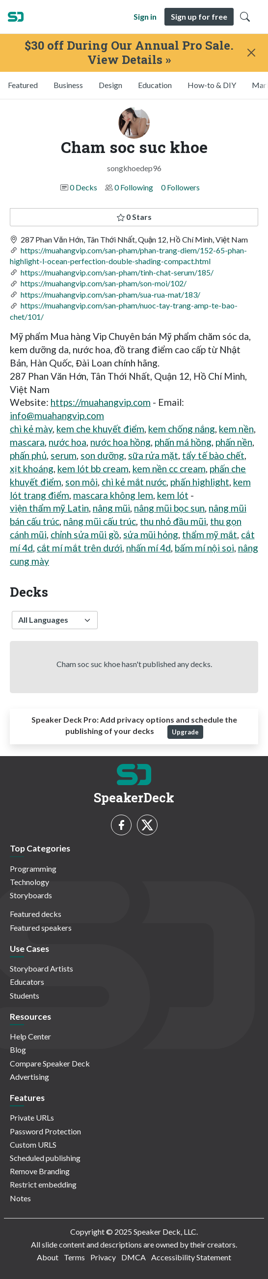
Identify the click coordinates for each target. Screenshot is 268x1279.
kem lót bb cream (93, 468)
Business (68, 85)
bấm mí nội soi (204, 547)
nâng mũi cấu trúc (99, 521)
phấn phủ (28, 455)
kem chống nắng (181, 428)
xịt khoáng (32, 468)
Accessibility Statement (191, 1257)
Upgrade (185, 732)
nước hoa (67, 442)
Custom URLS (33, 1144)
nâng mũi (112, 508)
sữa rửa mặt (153, 455)
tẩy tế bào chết (213, 455)
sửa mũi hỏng (150, 534)
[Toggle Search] (245, 17)
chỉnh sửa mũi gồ (85, 534)
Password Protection (45, 1131)
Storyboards (31, 895)
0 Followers (180, 187)
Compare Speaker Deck (50, 1063)
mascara (27, 442)
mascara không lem (113, 495)
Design (110, 85)
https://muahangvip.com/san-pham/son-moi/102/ (104, 283)
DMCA (133, 1257)
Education (155, 85)
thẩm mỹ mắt (209, 534)
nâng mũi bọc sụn (169, 508)
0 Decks (83, 187)
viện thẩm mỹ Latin (49, 508)
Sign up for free (199, 16)
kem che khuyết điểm (100, 428)
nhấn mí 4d (148, 547)
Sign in (145, 16)
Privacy (103, 1257)
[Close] (251, 53)
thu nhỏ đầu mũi (173, 521)
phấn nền (233, 442)
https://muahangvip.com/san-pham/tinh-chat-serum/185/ (117, 272)
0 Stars (134, 216)
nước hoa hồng (120, 442)
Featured (23, 85)
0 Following (133, 187)
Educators (27, 981)
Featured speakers (41, 927)
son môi (81, 481)
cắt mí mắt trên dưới (79, 547)
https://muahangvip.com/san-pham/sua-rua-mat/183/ (110, 294)
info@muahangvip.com (57, 415)
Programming (33, 868)
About (47, 1257)
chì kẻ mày (31, 428)
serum (64, 455)
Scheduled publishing (45, 1157)
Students (24, 995)
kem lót (172, 495)
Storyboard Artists (41, 968)
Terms (74, 1257)
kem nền (236, 428)
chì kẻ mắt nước (134, 481)
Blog (18, 1049)
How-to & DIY (212, 85)
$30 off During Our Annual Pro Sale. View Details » (129, 52)
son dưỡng (102, 455)
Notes (20, 1198)
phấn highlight (199, 481)
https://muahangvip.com (101, 402)
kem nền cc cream (169, 468)
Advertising (29, 1076)
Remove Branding (40, 1171)
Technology (29, 881)
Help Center (30, 1036)
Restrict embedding (43, 1184)
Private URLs (32, 1117)
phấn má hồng (183, 442)
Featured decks (35, 913)
